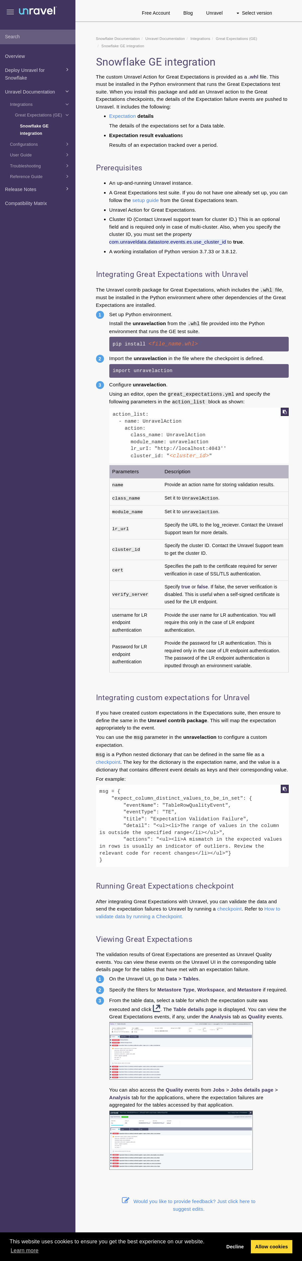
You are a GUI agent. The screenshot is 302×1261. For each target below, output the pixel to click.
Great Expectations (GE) (43, 114)
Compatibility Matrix (26, 203)
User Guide (40, 154)
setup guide (145, 200)
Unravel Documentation (38, 91)
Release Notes (38, 188)
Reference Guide (40, 176)
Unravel (214, 13)
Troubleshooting (40, 165)
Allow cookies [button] (271, 1246)
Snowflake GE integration (34, 130)
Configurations (40, 144)
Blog (188, 13)
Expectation (122, 116)
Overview (15, 56)
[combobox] (37, 37)
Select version (254, 13)
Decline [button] (235, 1246)
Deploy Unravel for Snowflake (38, 73)
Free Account (156, 13)
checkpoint (108, 762)
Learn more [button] (25, 1250)
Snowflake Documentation (118, 39)
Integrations (40, 104)
